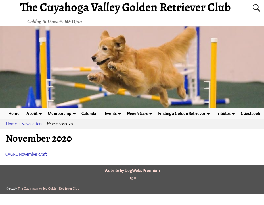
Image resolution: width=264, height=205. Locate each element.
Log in (132, 177)
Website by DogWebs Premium (132, 170)
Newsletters (141, 113)
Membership (63, 113)
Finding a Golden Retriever (185, 113)
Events (114, 113)
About (35, 113)
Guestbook (250, 113)
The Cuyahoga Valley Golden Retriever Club (48, 188)
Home (14, 113)
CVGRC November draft (26, 154)
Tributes (226, 113)
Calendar (89, 113)
